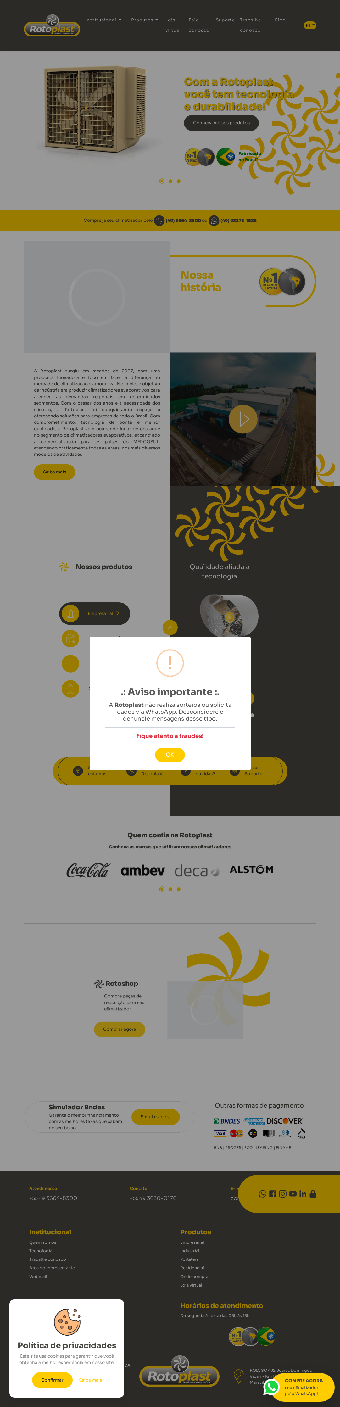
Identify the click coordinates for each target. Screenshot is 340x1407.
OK (170, 754)
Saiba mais (90, 1380)
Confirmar (52, 1380)
